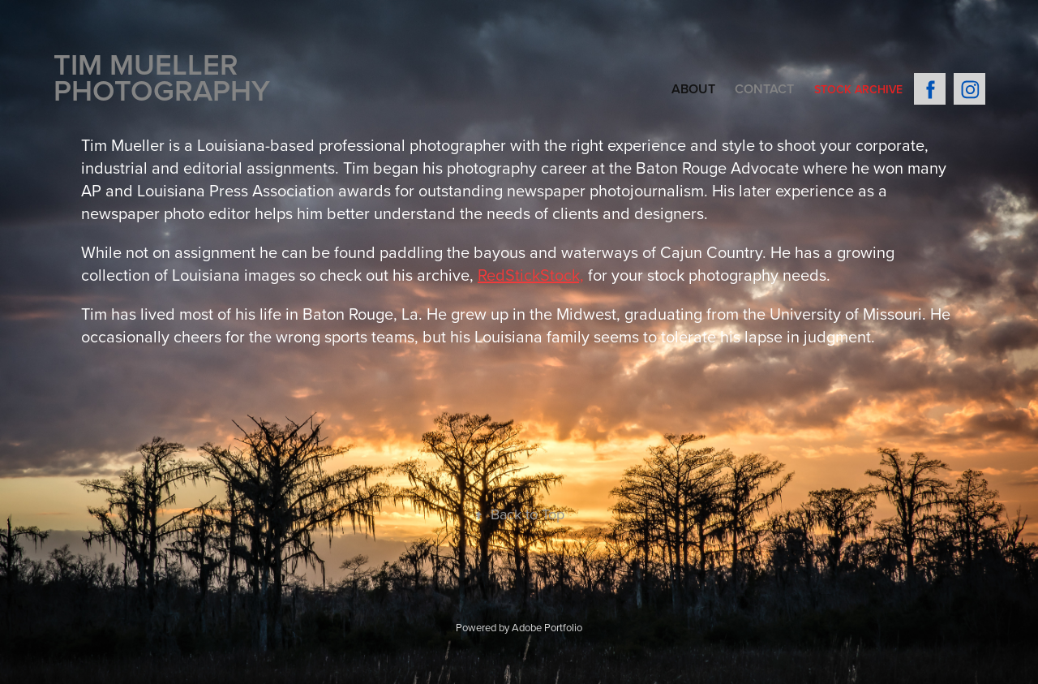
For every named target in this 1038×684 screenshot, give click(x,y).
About (693, 89)
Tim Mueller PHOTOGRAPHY (162, 77)
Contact (764, 89)
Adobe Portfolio (547, 627)
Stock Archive (858, 89)
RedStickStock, (531, 274)
